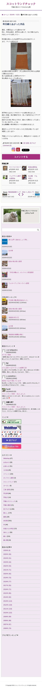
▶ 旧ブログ (11, 440)
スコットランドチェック (21, 3)
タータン (6, 485)
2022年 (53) (7, 566)
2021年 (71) (7, 570)
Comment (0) (7, 145)
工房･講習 (25, 143)
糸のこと (6, 532)
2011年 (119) (7, 609)
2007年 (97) (7, 624)
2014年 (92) (7, 597)
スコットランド (8, 482)
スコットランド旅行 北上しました (13, 394)
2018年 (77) (7, 581)
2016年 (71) (7, 589)
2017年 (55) (7, 585)
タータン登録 (6, 354)
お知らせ (6, 466)
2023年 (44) (7, 562)
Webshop (6, 458)
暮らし (5, 513)
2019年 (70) (7, 577)
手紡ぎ (5, 497)
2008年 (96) (7, 620)
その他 (5, 470)
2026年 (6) (6, 550)
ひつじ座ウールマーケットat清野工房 (14, 368)
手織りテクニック (9, 501)
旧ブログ (33, 143)
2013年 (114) (7, 601)
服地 (4, 517)
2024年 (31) (7, 558)
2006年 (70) (7, 628)
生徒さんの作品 (8, 528)
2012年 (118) (7, 605)
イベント (6, 474)
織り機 (5, 540)
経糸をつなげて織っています (11, 381)
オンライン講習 (8, 478)
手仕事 (5, 493)
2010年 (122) (7, 612)
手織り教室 (7, 505)
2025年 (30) (7, 554)
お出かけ (6, 462)
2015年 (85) (7, 593)
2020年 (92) (7, 574)
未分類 (5, 520)
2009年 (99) (7, 616)
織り (4, 536)
